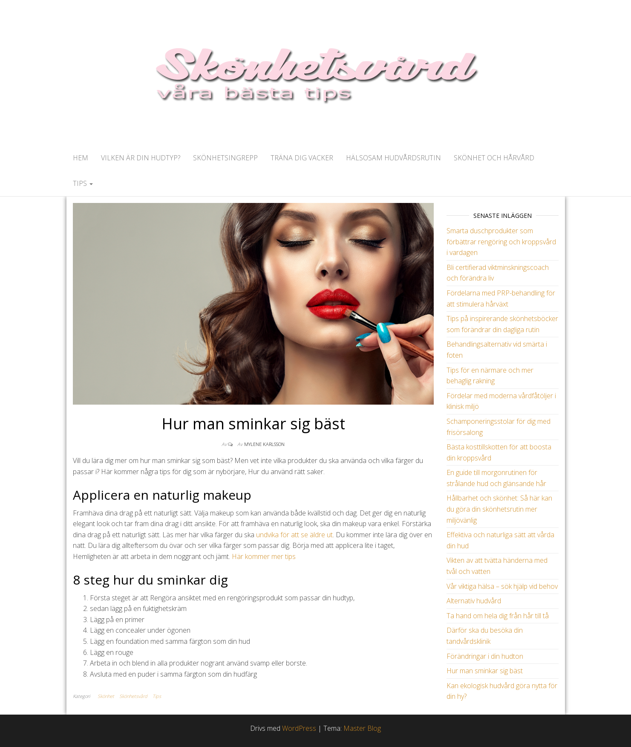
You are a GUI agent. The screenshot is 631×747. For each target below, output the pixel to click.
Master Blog (362, 728)
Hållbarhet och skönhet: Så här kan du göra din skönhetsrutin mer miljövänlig (499, 508)
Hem (80, 157)
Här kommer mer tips (264, 556)
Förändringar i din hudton (485, 656)
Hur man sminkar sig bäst (485, 670)
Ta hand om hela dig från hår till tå (498, 615)
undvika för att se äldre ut (294, 534)
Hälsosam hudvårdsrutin (393, 157)
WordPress (299, 728)
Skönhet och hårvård (494, 157)
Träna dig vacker (302, 157)
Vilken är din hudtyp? (140, 157)
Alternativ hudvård (474, 600)
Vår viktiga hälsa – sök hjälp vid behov (502, 586)
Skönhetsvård (133, 696)
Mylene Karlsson (264, 444)
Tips (83, 183)
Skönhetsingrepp (225, 157)
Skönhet (106, 696)
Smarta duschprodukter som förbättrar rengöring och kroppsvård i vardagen (501, 241)
